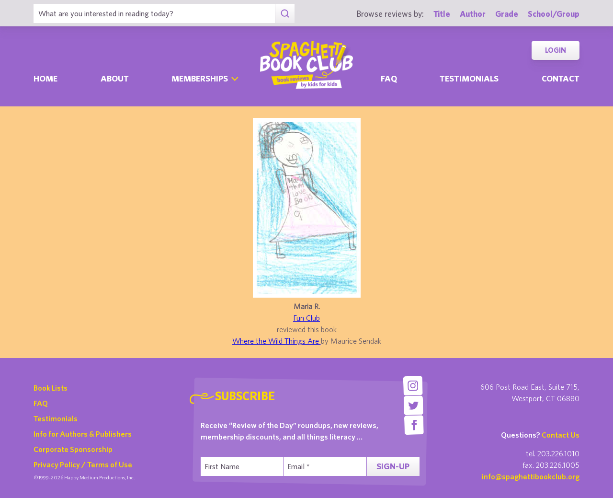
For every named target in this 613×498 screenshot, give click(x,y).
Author (473, 14)
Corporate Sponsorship (73, 449)
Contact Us (560, 434)
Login (555, 50)
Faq (389, 78)
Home (45, 78)
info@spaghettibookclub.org (530, 476)
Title (441, 14)
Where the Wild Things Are (276, 340)
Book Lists (51, 387)
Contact (560, 78)
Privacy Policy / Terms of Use (83, 464)
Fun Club (306, 317)
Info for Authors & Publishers (83, 433)
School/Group (553, 14)
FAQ (41, 403)
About (115, 78)
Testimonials (469, 78)
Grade (506, 14)
